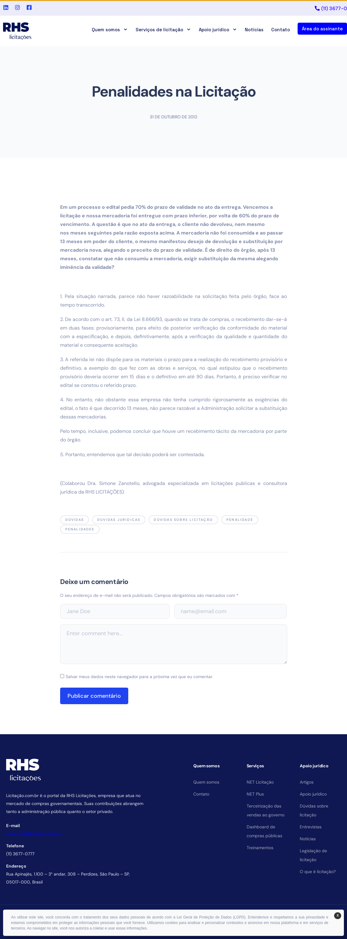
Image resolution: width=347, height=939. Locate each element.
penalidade (239, 519)
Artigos (307, 782)
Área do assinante (322, 29)
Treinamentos (260, 847)
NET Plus (255, 794)
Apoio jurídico (218, 29)
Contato (280, 29)
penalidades (79, 529)
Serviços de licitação (163, 29)
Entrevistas (311, 827)
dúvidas (74, 519)
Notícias (254, 29)
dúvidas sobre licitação (183, 519)
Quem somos (110, 29)
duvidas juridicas (118, 519)
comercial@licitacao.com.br (33, 833)
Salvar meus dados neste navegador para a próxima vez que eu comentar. (139, 676)
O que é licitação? (318, 871)
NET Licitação (260, 782)
